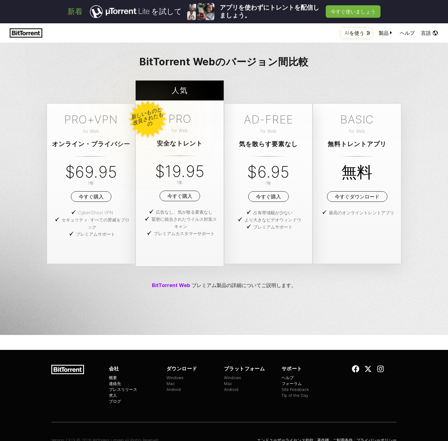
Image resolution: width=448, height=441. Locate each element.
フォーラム (292, 383)
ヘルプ (407, 33)
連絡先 (115, 383)
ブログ (115, 401)
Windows (175, 377)
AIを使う (357, 33)
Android (173, 389)
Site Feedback (295, 389)
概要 (113, 377)
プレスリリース (123, 389)
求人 (113, 395)
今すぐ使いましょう (353, 11)
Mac (170, 383)
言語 (429, 33)
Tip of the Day (295, 395)
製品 (386, 33)
